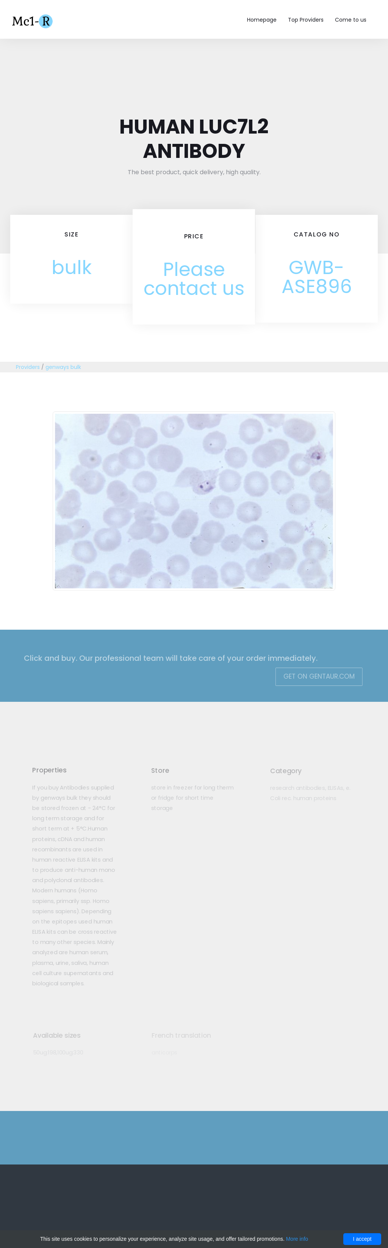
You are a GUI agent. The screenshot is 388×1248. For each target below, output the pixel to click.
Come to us (350, 20)
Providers (28, 367)
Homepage (262, 20)
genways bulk (63, 367)
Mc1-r (33, 20)
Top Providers (306, 20)
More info (297, 1239)
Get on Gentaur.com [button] (314, 676)
